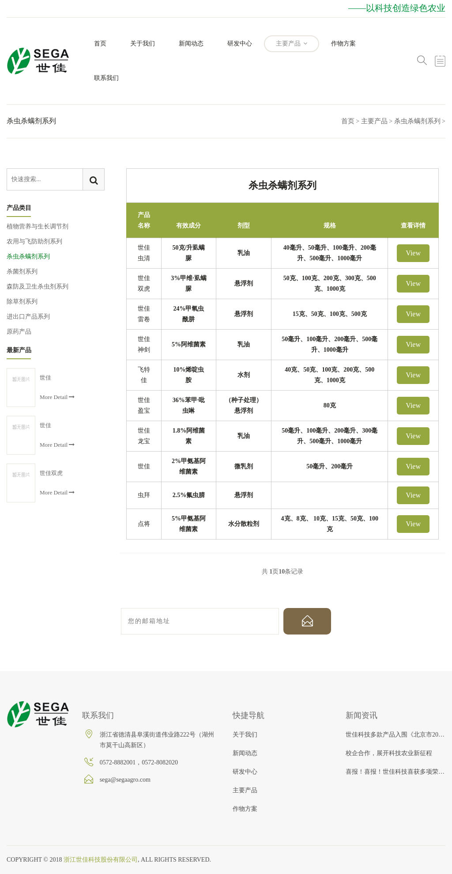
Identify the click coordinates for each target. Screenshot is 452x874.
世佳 (144, 466)
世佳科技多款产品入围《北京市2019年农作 (395, 734)
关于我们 (142, 43)
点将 (144, 524)
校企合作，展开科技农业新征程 (389, 753)
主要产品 (292, 43)
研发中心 (239, 43)
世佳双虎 (51, 473)
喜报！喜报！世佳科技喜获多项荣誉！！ (395, 771)
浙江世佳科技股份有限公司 (101, 859)
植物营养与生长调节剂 (37, 226)
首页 (100, 43)
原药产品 (19, 331)
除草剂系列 (22, 301)
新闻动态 (191, 43)
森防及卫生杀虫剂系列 (37, 286)
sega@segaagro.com (125, 779)
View (413, 253)
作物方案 (343, 43)
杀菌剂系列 (22, 271)
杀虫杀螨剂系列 (417, 121)
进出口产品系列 (28, 316)
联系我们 (106, 78)
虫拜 (144, 495)
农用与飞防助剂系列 (34, 241)
